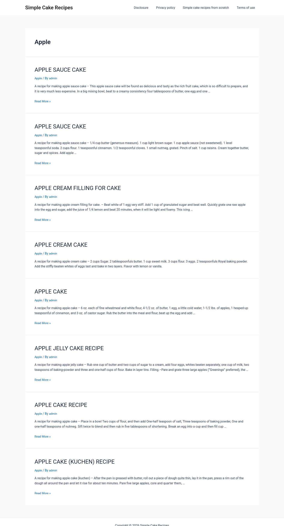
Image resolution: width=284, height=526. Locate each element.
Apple (39, 78)
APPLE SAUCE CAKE (58, 69)
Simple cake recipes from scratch (208, 8)
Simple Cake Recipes (49, 8)
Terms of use (246, 8)
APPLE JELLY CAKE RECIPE (66, 343)
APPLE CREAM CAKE (58, 242)
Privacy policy (169, 8)
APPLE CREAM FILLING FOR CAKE (73, 186)
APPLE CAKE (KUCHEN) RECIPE (70, 455)
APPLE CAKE (49, 288)
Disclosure (146, 8)
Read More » (43, 100)
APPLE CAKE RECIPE (58, 399)
